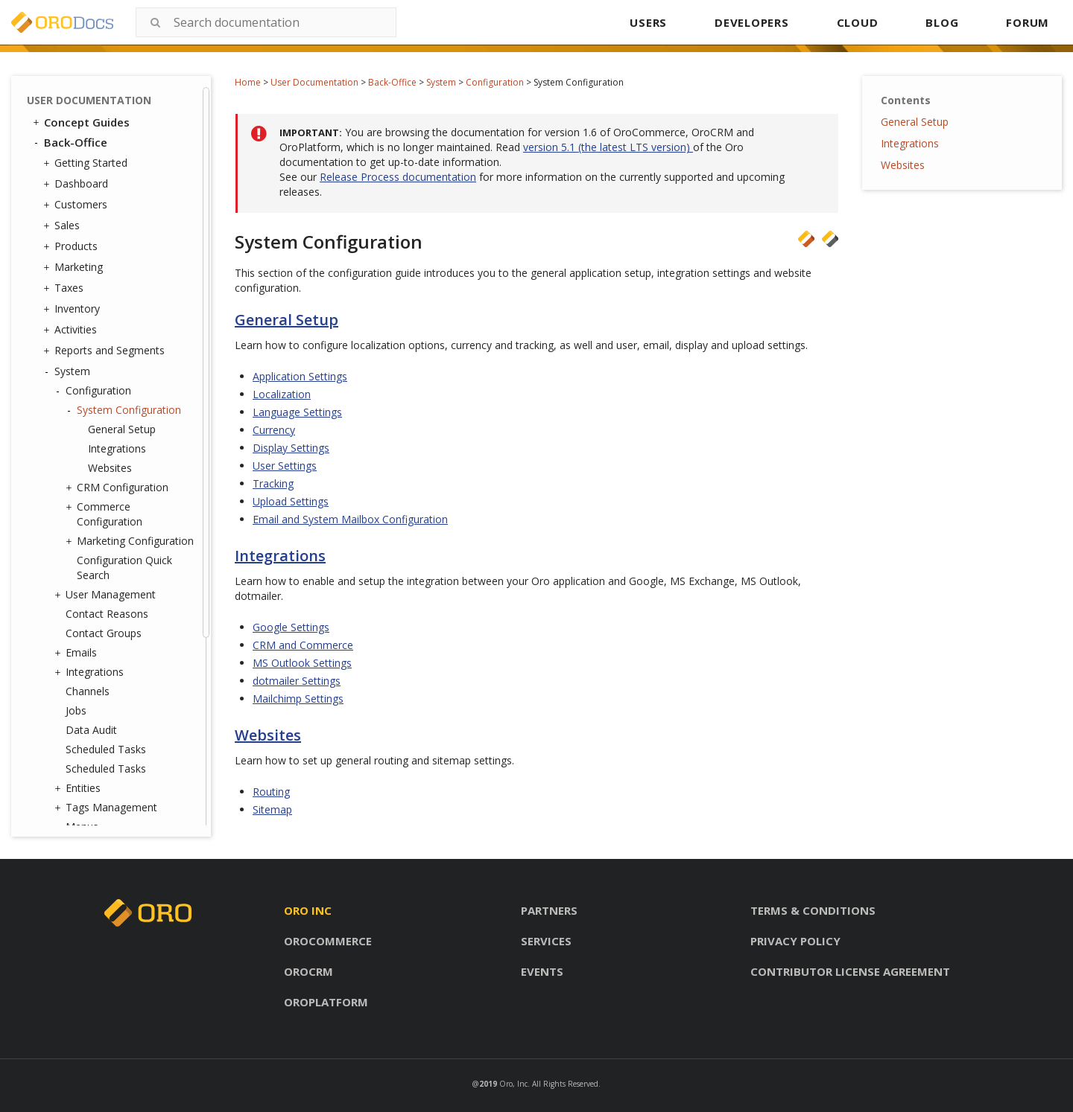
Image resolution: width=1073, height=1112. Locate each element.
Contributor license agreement (850, 971)
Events (542, 971)
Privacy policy (795, 940)
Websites (110, 468)
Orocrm (308, 971)
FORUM (1027, 22)
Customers (77, 204)
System (441, 82)
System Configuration (125, 410)
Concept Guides (80, 122)
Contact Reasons (107, 614)
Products (72, 246)
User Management (107, 594)
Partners (549, 910)
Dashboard (77, 183)
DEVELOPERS (752, 22)
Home (248, 82)
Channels (88, 691)
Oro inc (308, 910)
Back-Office (392, 82)
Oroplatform (326, 1001)
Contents (906, 100)
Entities (79, 788)
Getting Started (87, 163)
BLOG (941, 22)
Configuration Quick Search (124, 567)
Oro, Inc (513, 1084)
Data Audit (91, 730)
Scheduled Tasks (106, 749)
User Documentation (314, 82)
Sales (63, 225)
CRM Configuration (118, 487)
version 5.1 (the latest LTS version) (608, 147)
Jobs (76, 710)
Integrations (117, 448)
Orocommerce (328, 940)
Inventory (73, 308)
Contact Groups (104, 633)
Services (546, 940)
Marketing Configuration (131, 541)
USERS (648, 22)
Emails (77, 652)
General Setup (122, 429)
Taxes (65, 288)
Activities (72, 329)
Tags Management (107, 807)
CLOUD (858, 22)
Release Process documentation (398, 177)
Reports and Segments (106, 350)
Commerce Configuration (105, 513)
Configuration (495, 82)
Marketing (75, 267)
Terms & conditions (813, 910)
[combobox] (266, 22)
